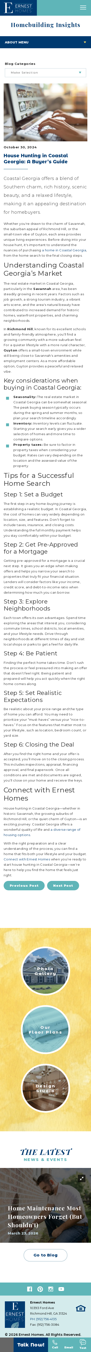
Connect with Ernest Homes (27, 859)
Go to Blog (45, 1255)
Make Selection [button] (24, 72)
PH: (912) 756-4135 (43, 1319)
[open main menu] (83, 8)
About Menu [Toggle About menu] (16, 42)
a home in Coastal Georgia (64, 250)
